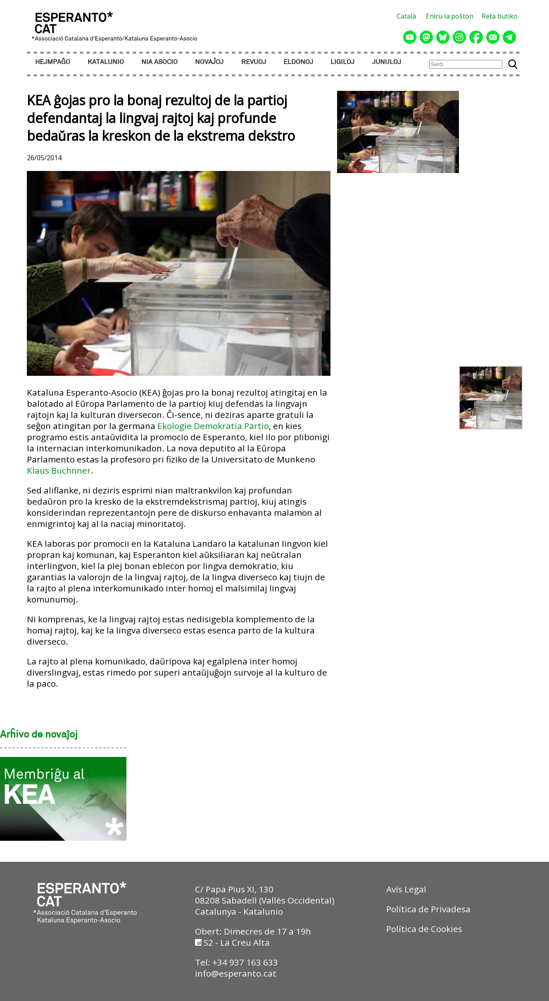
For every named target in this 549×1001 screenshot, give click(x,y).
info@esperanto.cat (235, 973)
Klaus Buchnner (59, 470)
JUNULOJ (386, 62)
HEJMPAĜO (52, 62)
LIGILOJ (342, 62)
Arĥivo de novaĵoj (39, 735)
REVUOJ (253, 62)
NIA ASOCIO (159, 62)
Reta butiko (500, 16)
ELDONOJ (298, 62)
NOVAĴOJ (209, 62)
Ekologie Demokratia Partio (213, 426)
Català (406, 16)
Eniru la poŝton (449, 16)
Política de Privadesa (428, 909)
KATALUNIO (106, 62)
